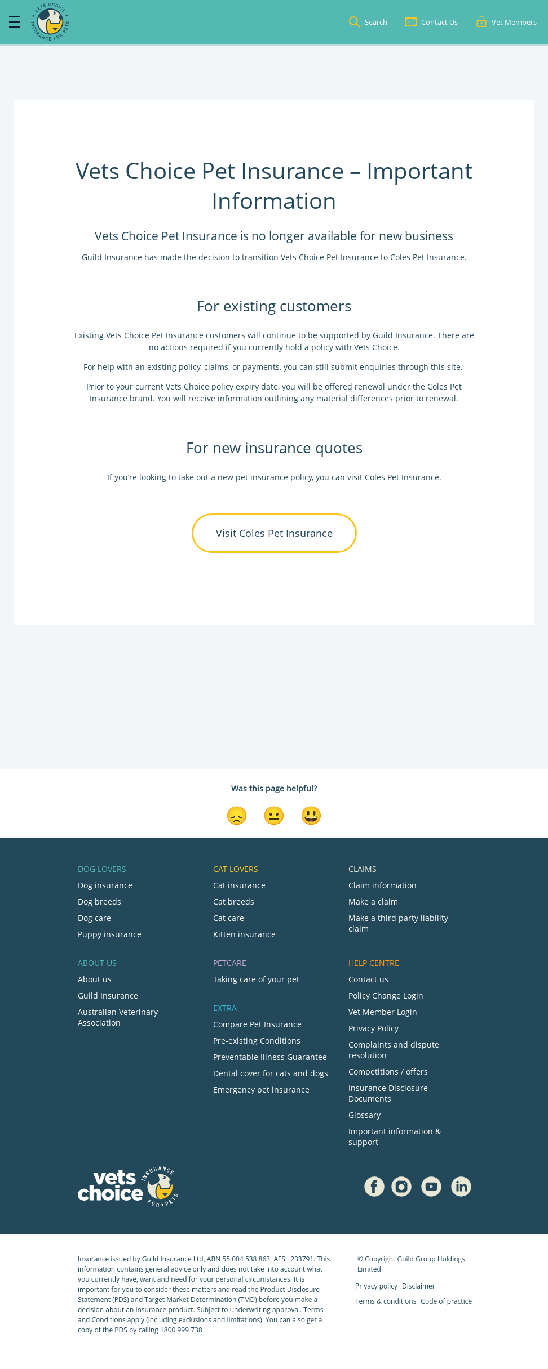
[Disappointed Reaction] (237, 814)
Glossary (364, 1114)
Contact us (368, 979)
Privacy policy (376, 1286)
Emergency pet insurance (261, 1089)
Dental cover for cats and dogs (270, 1073)
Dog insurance (105, 885)
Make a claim (373, 901)
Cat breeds (233, 901)
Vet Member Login (382, 1011)
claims (216, 366)
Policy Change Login (385, 995)
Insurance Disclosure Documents (388, 1093)
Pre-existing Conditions (256, 1040)
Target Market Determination (190, 1299)
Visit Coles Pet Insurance (274, 533)
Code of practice (446, 1301)
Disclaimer (418, 1286)
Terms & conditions (385, 1301)
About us (95, 979)
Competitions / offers (388, 1071)
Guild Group (416, 1259)
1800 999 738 (181, 1330)
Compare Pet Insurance (257, 1024)
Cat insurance (239, 885)
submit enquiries (362, 366)
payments (261, 366)
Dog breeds (99, 901)
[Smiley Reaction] (311, 814)
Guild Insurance (108, 995)
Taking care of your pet (256, 979)
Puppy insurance (110, 934)
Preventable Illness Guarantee (270, 1057)
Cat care (228, 917)
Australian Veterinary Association (118, 1017)
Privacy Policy (373, 1028)
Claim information (382, 885)
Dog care (94, 917)
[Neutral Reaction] (274, 814)
